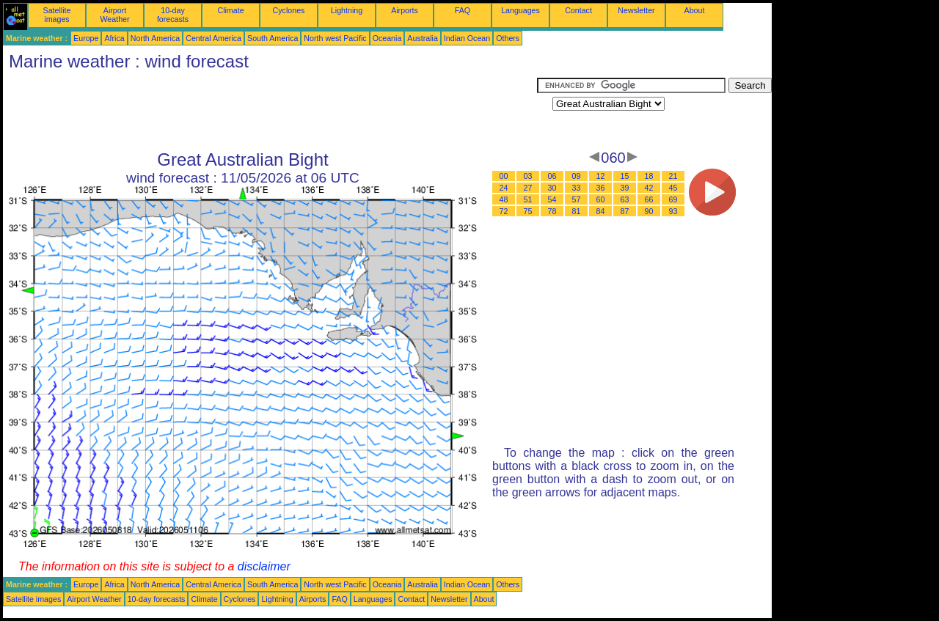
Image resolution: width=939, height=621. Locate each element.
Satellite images (57, 14)
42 (649, 187)
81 (576, 211)
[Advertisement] (270, 111)
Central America (213, 38)
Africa (114, 38)
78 (552, 211)
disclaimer (264, 566)
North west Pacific (335, 38)
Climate (230, 10)
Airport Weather (114, 14)
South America (272, 38)
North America (155, 38)
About (694, 10)
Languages (520, 10)
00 (504, 176)
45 (673, 187)
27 (528, 187)
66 (649, 199)
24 (504, 187)
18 (649, 176)
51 (528, 199)
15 (625, 176)
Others (507, 38)
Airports (404, 10)
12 (600, 176)
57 (576, 199)
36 (600, 187)
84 (600, 211)
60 (600, 199)
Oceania (387, 38)
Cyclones (289, 10)
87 (625, 211)
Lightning (346, 10)
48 (504, 199)
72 (504, 211)
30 (552, 187)
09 (576, 176)
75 (528, 211)
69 (673, 199)
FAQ (462, 10)
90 (649, 211)
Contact (578, 10)
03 (528, 176)
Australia (422, 38)
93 (673, 211)
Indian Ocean (467, 38)
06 (552, 176)
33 (576, 187)
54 (552, 199)
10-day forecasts (173, 14)
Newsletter (636, 10)
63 (625, 199)
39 (625, 187)
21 (673, 176)
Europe (85, 38)
